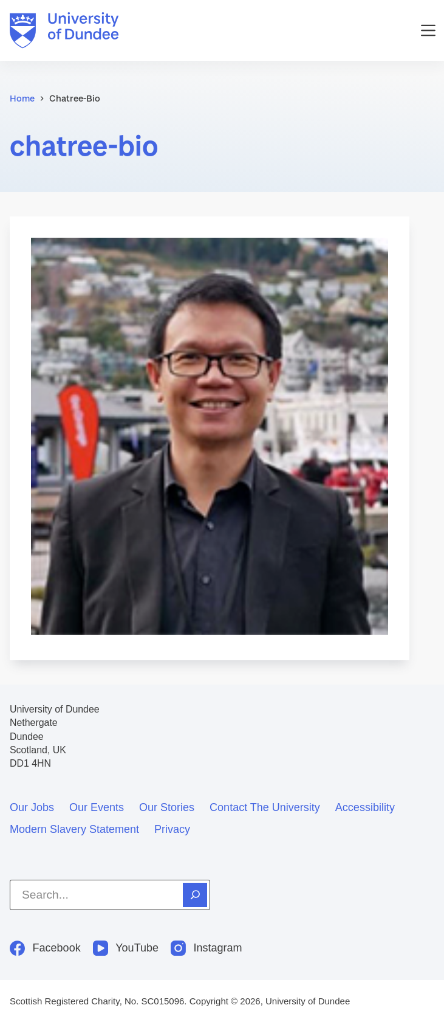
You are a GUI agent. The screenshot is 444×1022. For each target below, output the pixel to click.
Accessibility (365, 807)
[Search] (195, 895)
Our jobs (32, 807)
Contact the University (265, 807)
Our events (96, 807)
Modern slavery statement (74, 829)
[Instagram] (206, 948)
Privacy (172, 829)
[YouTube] (126, 948)
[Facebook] (45, 948)
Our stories (166, 807)
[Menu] (428, 30)
